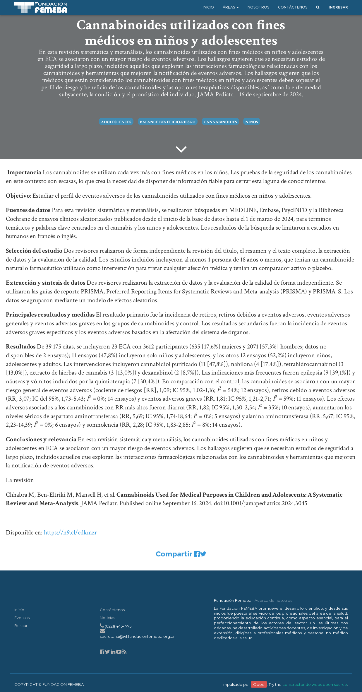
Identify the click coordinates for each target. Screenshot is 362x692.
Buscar (21, 625)
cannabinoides (220, 122)
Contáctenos (112, 609)
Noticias (107, 617)
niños (251, 122)
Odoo (259, 684)
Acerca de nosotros (273, 600)
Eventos (22, 617)
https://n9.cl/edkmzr (70, 532)
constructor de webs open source (314, 684)
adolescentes (116, 122)
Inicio (19, 609)
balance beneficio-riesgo (167, 122)
